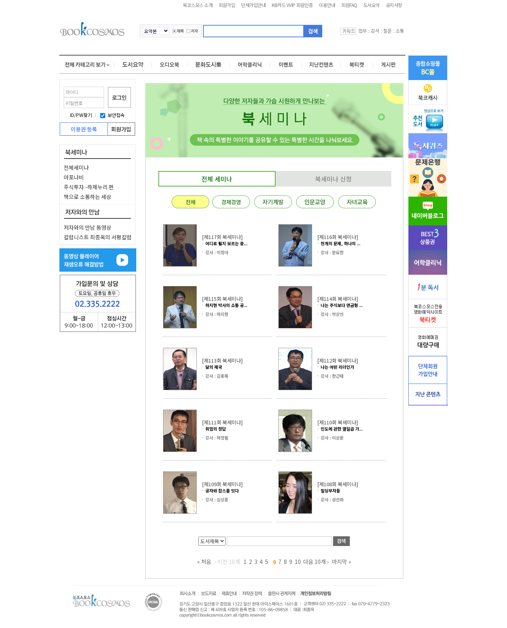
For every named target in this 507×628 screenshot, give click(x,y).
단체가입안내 (253, 5)
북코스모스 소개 (197, 5)
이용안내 (327, 5)
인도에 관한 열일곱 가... (342, 429)
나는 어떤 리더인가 (337, 367)
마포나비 (74, 177)
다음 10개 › (315, 561)
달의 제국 (213, 367)
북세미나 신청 (333, 178)
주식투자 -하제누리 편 (89, 187)
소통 (400, 30)
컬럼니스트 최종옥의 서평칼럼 (98, 237)
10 (298, 561)
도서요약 (371, 5)
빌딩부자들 (330, 490)
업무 (362, 30)
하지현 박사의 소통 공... (226, 305)
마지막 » (341, 561)
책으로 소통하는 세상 (87, 197)
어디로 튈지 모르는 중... (226, 243)
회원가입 (227, 5)
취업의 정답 (215, 429)
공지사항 (394, 5)
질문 (387, 30)
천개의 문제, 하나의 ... (340, 243)
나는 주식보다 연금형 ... (342, 305)
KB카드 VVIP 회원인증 (292, 5)
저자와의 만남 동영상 (87, 227)
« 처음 (204, 561)
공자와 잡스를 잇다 (222, 490)
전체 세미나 (216, 178)
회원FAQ (349, 5)
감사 (375, 30)
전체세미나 (76, 167)
